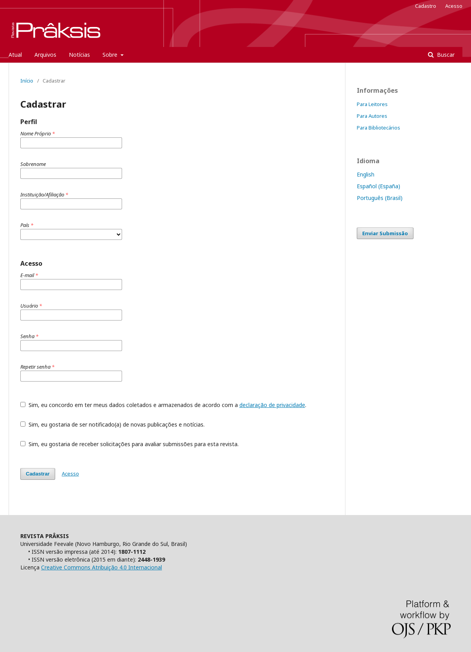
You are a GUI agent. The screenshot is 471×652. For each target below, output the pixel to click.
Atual (15, 54)
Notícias (79, 54)
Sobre (110, 54)
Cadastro (425, 5)
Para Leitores (372, 104)
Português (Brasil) (380, 198)
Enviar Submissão (385, 233)
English (365, 174)
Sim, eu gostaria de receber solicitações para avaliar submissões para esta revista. (129, 444)
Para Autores (372, 115)
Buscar (445, 54)
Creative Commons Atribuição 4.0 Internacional (101, 567)
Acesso (453, 5)
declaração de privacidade (272, 405)
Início (26, 80)
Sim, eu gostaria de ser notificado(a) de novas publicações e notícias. (112, 424)
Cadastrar (38, 474)
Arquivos (45, 54)
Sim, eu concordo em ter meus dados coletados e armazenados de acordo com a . (163, 405)
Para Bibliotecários (378, 127)
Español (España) (378, 186)
